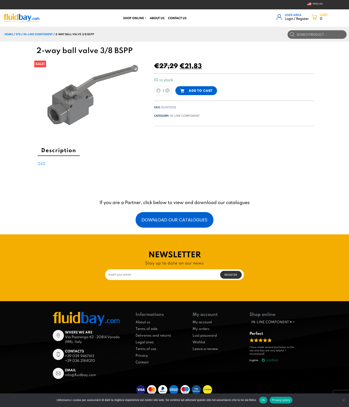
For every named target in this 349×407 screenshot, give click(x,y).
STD (18, 34)
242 (41, 163)
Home (8, 34)
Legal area (145, 342)
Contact (142, 362)
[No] (343, 400)
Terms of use (146, 348)
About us (157, 18)
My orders (201, 328)
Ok (263, 400)
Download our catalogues (174, 220)
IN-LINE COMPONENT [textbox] (271, 322)
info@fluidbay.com (80, 374)
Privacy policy (281, 400)
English (313, 3)
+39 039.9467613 (79, 356)
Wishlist (199, 342)
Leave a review (205, 348)
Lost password (205, 335)
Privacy (142, 355)
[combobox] (273, 322)
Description (58, 150)
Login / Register (297, 18)
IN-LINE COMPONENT (38, 34)
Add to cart (201, 90)
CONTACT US (177, 18)
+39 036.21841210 (80, 360)
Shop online (133, 18)
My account (202, 322)
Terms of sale (146, 328)
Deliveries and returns (153, 335)
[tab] (59, 151)
